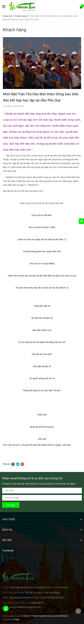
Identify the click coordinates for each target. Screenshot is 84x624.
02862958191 (37, 603)
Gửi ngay (11, 505)
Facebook (12, 558)
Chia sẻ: (6, 464)
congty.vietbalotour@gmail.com (25, 607)
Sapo (17, 619)
